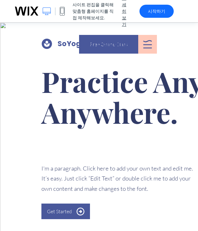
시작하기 (156, 11)
